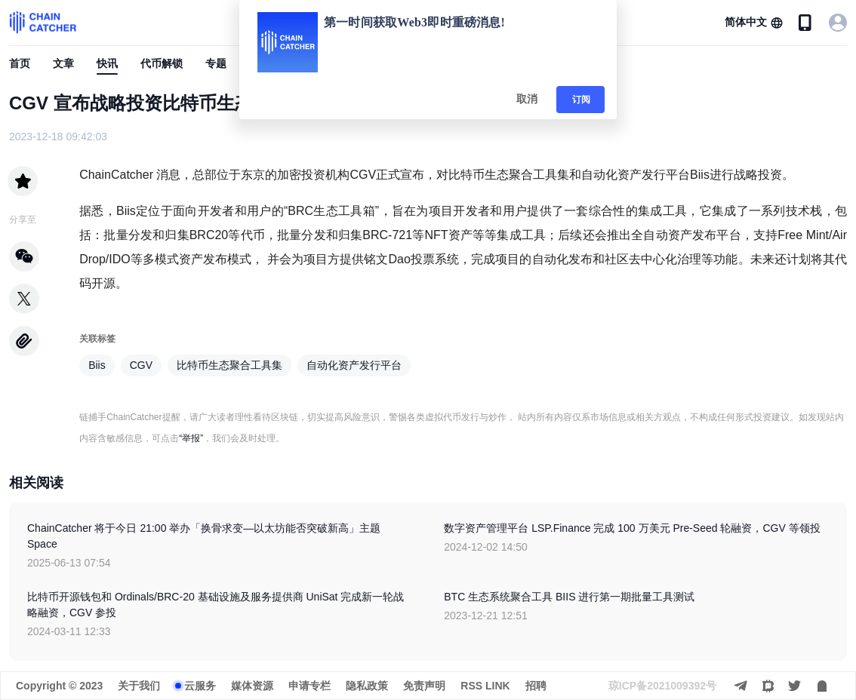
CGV (141, 365)
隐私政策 (367, 686)
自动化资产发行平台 (354, 365)
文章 (63, 63)
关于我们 (139, 686)
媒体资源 (252, 686)
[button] (754, 22)
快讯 (107, 63)
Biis (97, 365)
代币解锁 (161, 63)
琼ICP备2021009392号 (662, 686)
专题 (215, 63)
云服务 (200, 686)
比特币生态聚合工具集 (229, 365)
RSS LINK (485, 686)
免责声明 (424, 686)
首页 (19, 63)
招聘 (536, 686)
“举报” (191, 438)
